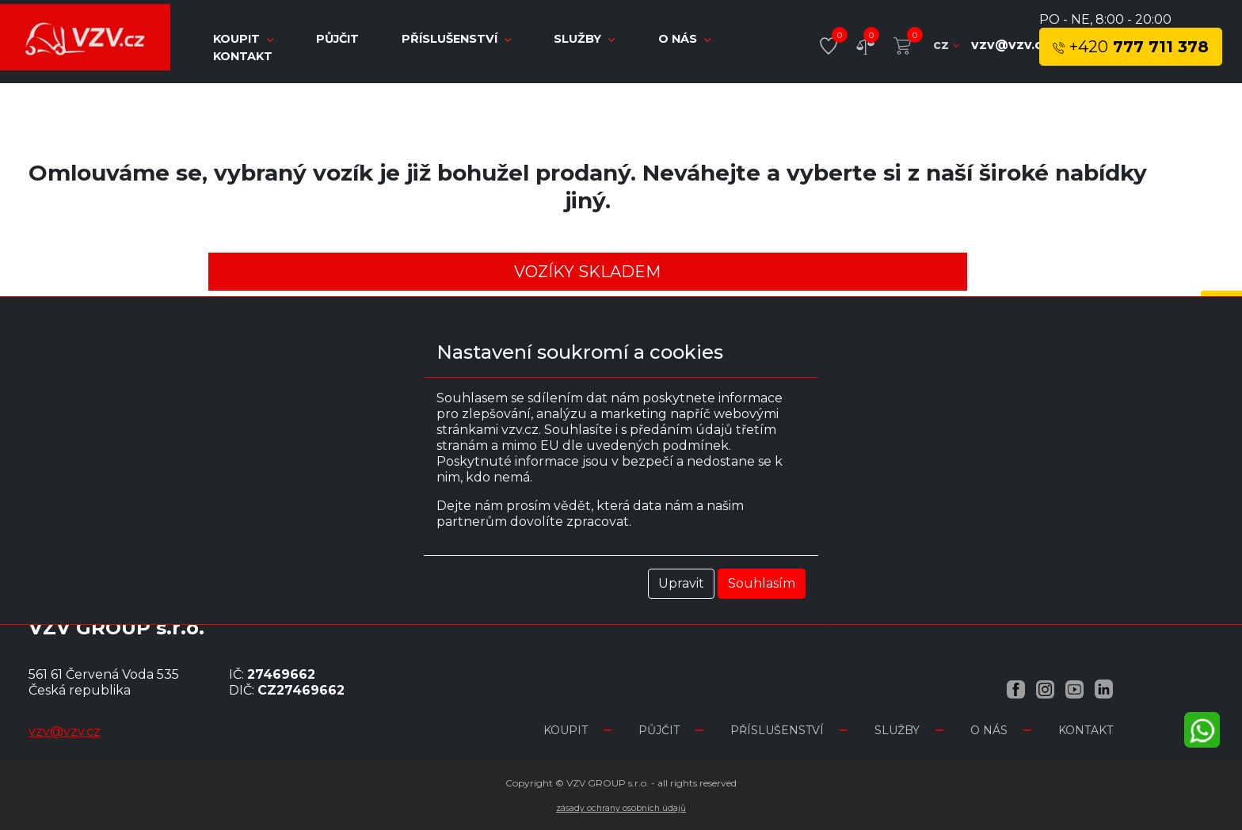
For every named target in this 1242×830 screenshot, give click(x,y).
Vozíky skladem (587, 271)
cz (946, 44)
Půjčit (339, 39)
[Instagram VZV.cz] (1045, 688)
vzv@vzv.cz (1010, 44)
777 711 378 (1131, 46)
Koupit (565, 730)
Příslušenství (458, 39)
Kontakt (242, 56)
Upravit (681, 583)
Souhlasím (761, 583)
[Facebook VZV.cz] (1016, 688)
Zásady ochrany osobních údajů (621, 808)
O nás (684, 39)
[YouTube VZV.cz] (1074, 688)
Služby (586, 39)
